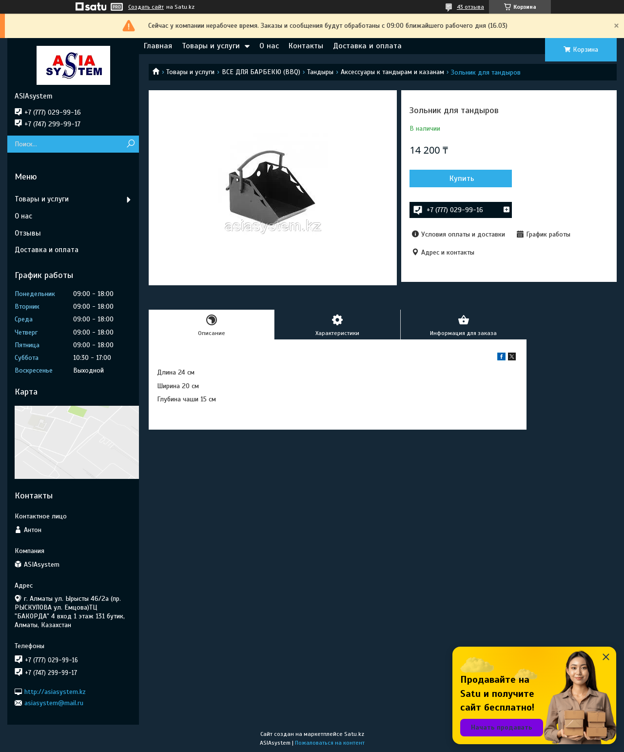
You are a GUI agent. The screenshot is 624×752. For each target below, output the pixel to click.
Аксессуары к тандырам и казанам (392, 72)
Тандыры (320, 72)
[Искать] (130, 144)
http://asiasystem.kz (55, 691)
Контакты (306, 46)
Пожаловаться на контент (330, 742)
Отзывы (28, 233)
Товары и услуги (211, 46)
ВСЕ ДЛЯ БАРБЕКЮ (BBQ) (261, 72)
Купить (461, 178)
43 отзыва (470, 6)
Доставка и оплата (367, 46)
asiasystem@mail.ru (53, 703)
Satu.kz (354, 734)
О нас (269, 46)
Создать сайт (146, 6)
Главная (158, 46)
